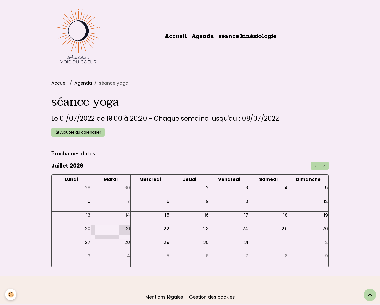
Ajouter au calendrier (78, 132)
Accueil (176, 36)
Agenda (203, 36)
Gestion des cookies (212, 297)
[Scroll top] (370, 295)
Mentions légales (164, 297)
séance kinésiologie (247, 36)
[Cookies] (10, 294)
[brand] (79, 36)
